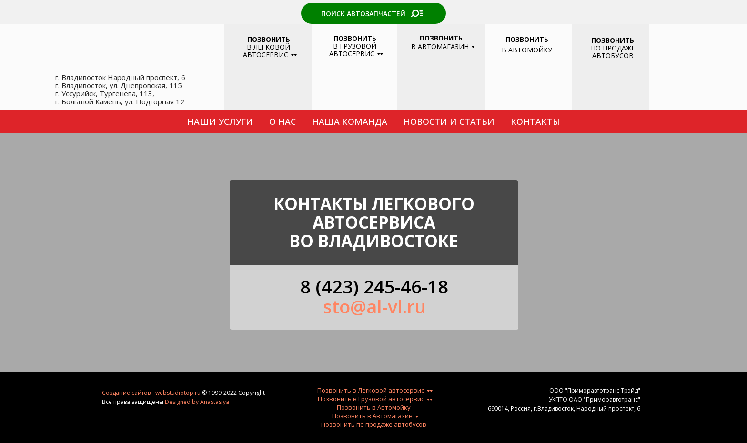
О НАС (282, 121)
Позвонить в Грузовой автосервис (371, 398)
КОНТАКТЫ (535, 121)
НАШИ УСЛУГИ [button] (220, 121)
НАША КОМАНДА (349, 121)
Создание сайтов (126, 393)
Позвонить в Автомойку (374, 407)
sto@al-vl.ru (374, 306)
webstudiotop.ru (178, 393)
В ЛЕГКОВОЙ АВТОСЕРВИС (266, 47)
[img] (526, 80)
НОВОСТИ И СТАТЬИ (449, 121)
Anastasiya (214, 402)
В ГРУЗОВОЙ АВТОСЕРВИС (352, 46)
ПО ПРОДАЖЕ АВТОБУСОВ (613, 48)
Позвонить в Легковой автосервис (370, 390)
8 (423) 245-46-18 (374, 286)
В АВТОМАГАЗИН (440, 42)
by (195, 402)
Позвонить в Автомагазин (372, 416)
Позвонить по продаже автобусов (373, 424)
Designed (178, 402)
